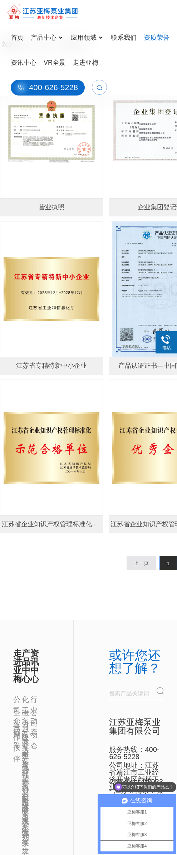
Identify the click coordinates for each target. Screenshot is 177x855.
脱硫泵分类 (25, 822)
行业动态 (34, 700)
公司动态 (34, 713)
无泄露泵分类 (25, 781)
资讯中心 (23, 62)
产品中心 (47, 37)
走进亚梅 (85, 62)
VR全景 (54, 62)
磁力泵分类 (25, 713)
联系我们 (124, 37)
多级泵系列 (25, 795)
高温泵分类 (25, 809)
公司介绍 (16, 700)
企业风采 (16, 713)
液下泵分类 (25, 741)
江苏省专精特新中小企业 (51, 365)
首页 (17, 37)
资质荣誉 (156, 37)
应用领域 (87, 37)
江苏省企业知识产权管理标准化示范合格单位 (66, 524)
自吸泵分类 (25, 727)
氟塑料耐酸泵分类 (25, 768)
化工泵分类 (25, 700)
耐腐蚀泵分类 (25, 754)
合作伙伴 (16, 727)
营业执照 (51, 207)
